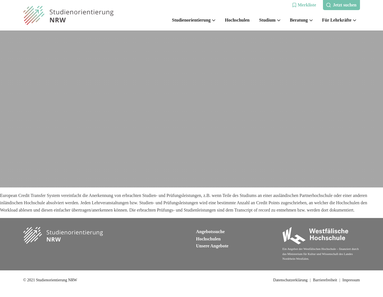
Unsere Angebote (212, 245)
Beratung (301, 20)
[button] (304, 5)
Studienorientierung (193, 20)
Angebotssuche (210, 231)
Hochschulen (237, 20)
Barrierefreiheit (325, 280)
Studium (269, 20)
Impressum (351, 280)
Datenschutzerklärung (290, 280)
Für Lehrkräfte (339, 20)
